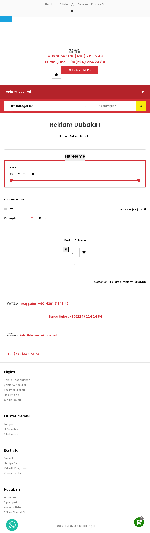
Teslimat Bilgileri (14, 390)
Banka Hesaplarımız (17, 380)
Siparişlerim (11, 502)
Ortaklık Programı (15, 468)
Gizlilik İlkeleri (12, 400)
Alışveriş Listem (13, 507)
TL (72, 11)
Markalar (10, 458)
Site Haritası (11, 434)
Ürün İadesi (11, 429)
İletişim (8, 424)
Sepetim (83, 4)
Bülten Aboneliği (14, 512)
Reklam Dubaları (80, 136)
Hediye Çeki (12, 463)
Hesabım (50, 4)
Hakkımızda (11, 395)
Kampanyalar (13, 473)
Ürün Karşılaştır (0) (132, 209)
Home (63, 136)
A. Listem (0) (67, 4)
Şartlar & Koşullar (15, 385)
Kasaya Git (98, 4)
